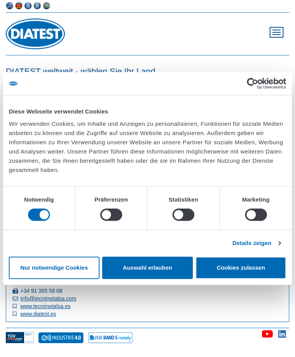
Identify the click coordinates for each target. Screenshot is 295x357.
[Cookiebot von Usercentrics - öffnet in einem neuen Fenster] (252, 83)
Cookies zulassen (241, 267)
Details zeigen (251, 243)
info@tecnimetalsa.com (48, 298)
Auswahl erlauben (147, 267)
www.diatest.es (38, 314)
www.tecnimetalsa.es (45, 306)
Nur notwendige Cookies (54, 267)
